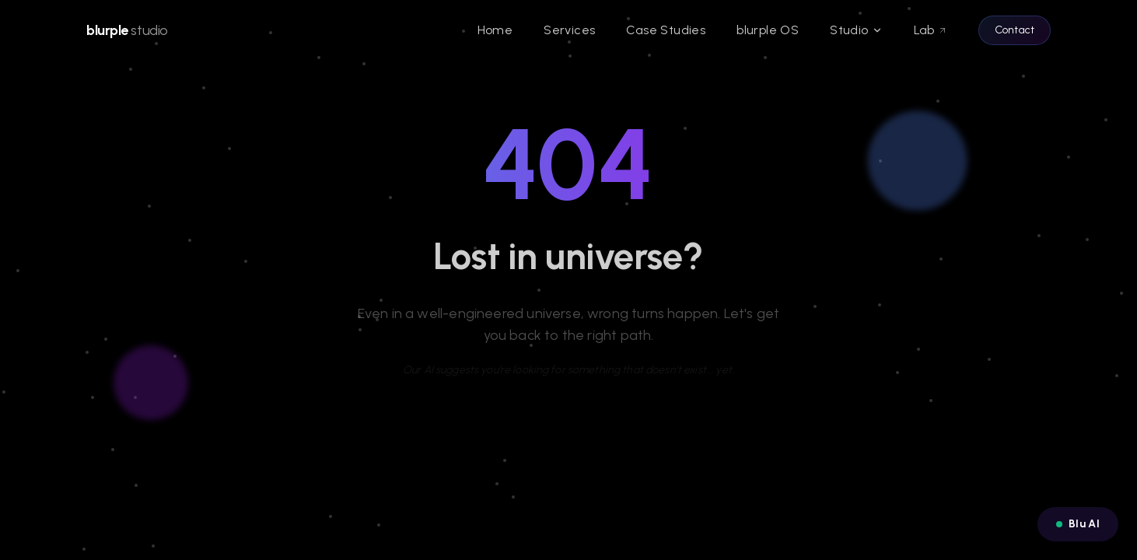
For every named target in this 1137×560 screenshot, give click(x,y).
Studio (856, 30)
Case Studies (665, 30)
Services (569, 30)
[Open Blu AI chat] (1077, 524)
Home (495, 30)
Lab (930, 30)
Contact (1014, 30)
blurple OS (767, 30)
